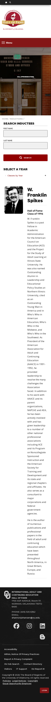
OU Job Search (11, 664)
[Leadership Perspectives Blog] (42, 636)
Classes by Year (15, 175)
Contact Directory (33, 664)
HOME (5, 119)
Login (44, 690)
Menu (7, 42)
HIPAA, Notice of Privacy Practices (21, 654)
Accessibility (10, 649)
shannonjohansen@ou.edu (26, 618)
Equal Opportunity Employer (17, 683)
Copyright (33, 681)
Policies (7, 681)
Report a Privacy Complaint (18, 659)
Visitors (8, 669)
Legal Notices (19, 681)
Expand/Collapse (45, 175)
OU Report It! (38, 669)
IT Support (21, 669)
